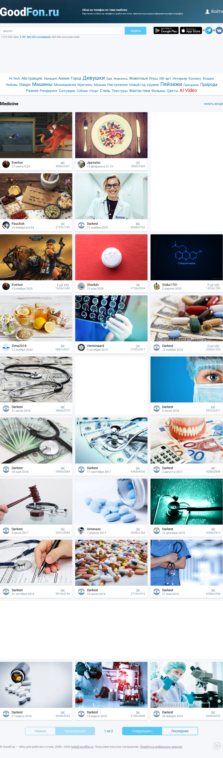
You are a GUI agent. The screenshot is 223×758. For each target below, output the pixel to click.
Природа (208, 84)
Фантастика (139, 90)
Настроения (117, 84)
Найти (136, 31)
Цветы (172, 90)
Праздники (191, 85)
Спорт (93, 90)
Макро (25, 84)
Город (76, 78)
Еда (109, 78)
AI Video (188, 90)
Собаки (82, 90)
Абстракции (31, 78)
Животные (138, 78)
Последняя (179, 731)
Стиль (105, 90)
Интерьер (180, 78)
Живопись (121, 78)
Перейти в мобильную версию (161, 747)
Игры (153, 78)
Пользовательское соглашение (116, 747)
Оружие (153, 84)
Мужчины (84, 84)
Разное (32, 90)
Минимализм (65, 84)
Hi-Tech (14, 78)
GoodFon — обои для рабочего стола (28, 747)
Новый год (137, 84)
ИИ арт (165, 78)
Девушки (94, 77)
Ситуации (67, 90)
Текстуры (120, 90)
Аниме (63, 78)
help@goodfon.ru (82, 747)
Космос (195, 78)
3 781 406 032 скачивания (35, 37)
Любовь (12, 84)
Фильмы (158, 90)
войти (214, 11)
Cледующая (142, 731)
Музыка (100, 84)
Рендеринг (49, 90)
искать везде (213, 103)
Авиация (50, 78)
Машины (42, 84)
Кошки (208, 78)
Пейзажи (171, 84)
